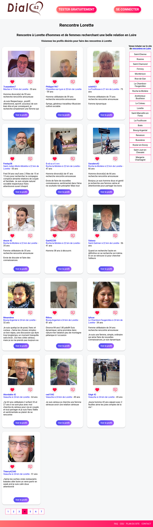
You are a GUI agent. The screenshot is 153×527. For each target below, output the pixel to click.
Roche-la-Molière (140, 91)
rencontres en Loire (141, 48)
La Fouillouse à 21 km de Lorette (103, 89)
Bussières (140, 140)
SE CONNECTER (127, 9)
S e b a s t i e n (52, 163)
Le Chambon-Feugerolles (140, 84)
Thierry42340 (9, 471)
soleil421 (92, 86)
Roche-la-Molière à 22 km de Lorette (63, 166)
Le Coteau (140, 103)
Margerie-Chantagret (140, 158)
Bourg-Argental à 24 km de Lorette (19, 320)
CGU (122, 524)
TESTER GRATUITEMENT (76, 9)
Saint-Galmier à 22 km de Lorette (103, 243)
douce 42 (7, 240)
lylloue (91, 317)
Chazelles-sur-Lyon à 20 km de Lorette (64, 89)
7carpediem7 (9, 86)
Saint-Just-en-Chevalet (140, 151)
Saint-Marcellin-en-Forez (140, 114)
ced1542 (50, 394)
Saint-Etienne (140, 54)
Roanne (140, 59)
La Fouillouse (140, 120)
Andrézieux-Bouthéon (140, 97)
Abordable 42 (9, 394)
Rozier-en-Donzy (140, 145)
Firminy (140, 69)
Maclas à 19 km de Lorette (15, 89)
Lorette (140, 108)
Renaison (140, 135)
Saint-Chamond (140, 64)
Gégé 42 (92, 394)
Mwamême (8, 317)
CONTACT (146, 524)
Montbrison (140, 74)
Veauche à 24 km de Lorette (16, 397)
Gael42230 (51, 240)
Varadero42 (93, 163)
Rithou (49, 317)
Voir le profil (21, 115)
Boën (140, 125)
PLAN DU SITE (133, 524)
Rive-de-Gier (140, 78)
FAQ (116, 524)
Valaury (92, 240)
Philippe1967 (52, 86)
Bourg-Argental (140, 130)
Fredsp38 (7, 163)
